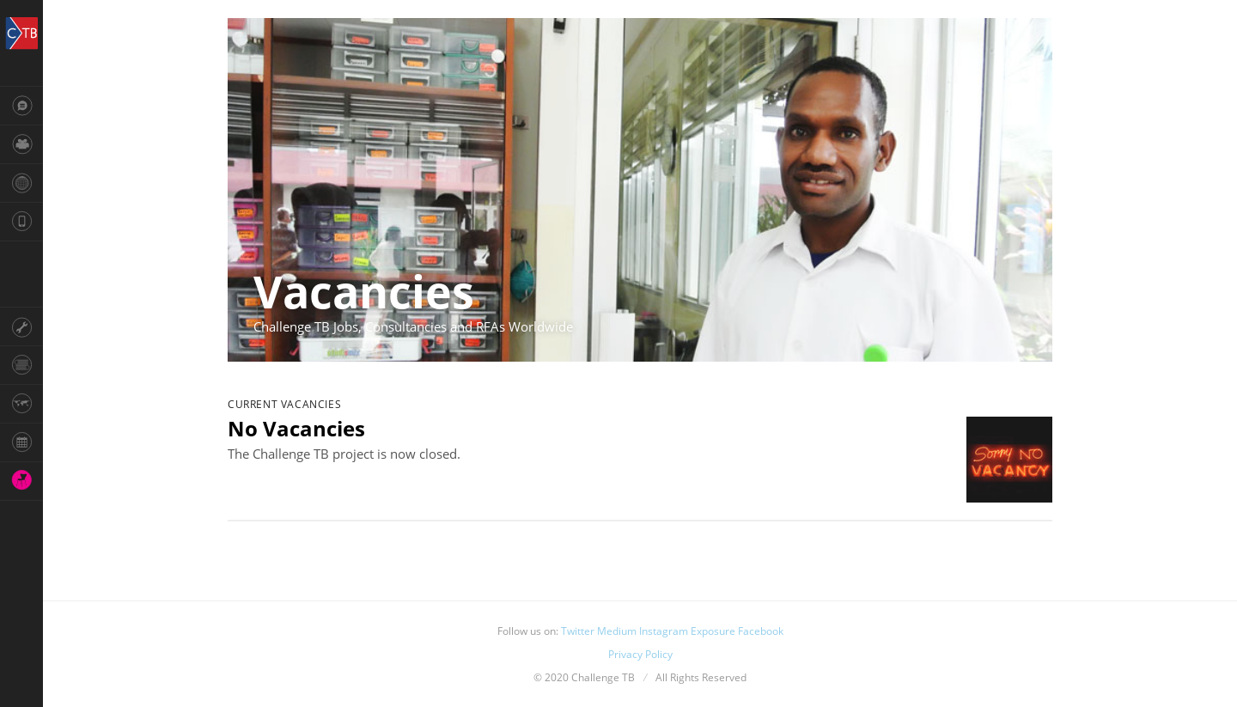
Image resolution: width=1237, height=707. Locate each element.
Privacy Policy (640, 654)
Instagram (663, 631)
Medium (617, 631)
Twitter (577, 631)
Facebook (760, 631)
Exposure (713, 631)
